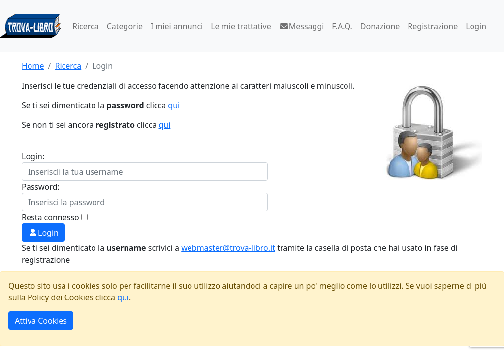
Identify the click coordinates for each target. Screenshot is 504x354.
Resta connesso (50, 217)
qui (174, 105)
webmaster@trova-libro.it (228, 247)
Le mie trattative (241, 26)
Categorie (125, 26)
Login (476, 26)
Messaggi (301, 26)
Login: (33, 156)
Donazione (380, 26)
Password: (41, 186)
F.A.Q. (342, 26)
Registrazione (433, 26)
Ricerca (85, 26)
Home (33, 65)
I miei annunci (177, 26)
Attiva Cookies (41, 320)
